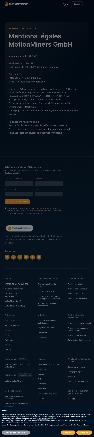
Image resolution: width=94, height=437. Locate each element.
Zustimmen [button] (84, 432)
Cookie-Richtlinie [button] (42, 419)
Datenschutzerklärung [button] (62, 415)
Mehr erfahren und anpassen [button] (16, 432)
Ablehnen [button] (68, 432)
